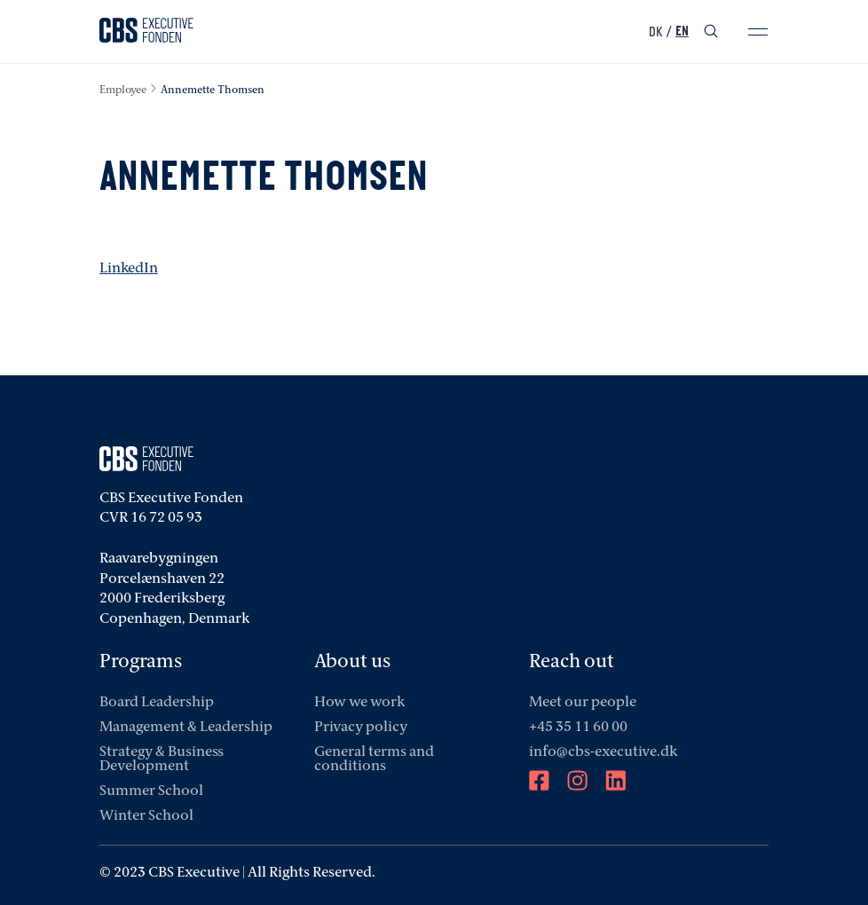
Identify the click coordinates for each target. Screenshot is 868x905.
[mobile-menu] (758, 32)
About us (352, 662)
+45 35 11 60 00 (578, 727)
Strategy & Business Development (161, 759)
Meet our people (582, 703)
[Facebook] (539, 782)
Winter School (146, 816)
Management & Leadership (185, 727)
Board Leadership (156, 703)
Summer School (151, 791)
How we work (359, 703)
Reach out (571, 662)
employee (122, 90)
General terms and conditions (374, 759)
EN (682, 32)
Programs (140, 662)
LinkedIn (128, 269)
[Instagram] (577, 782)
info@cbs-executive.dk (603, 752)
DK (655, 32)
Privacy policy (360, 727)
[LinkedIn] (615, 782)
